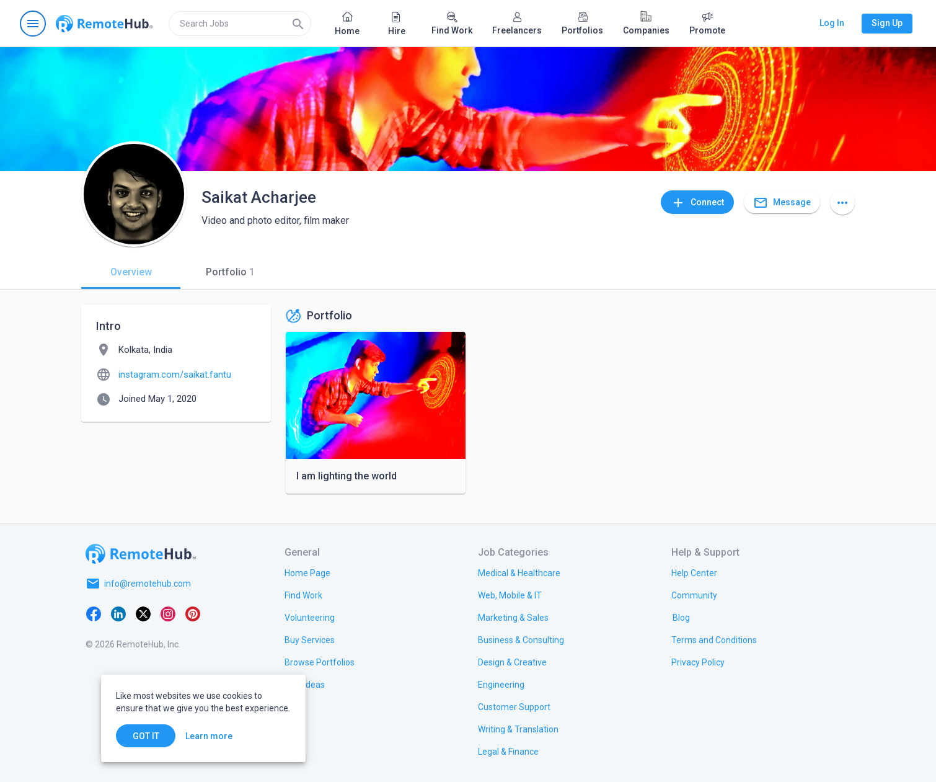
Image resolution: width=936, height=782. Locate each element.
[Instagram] (168, 613)
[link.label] (694, 572)
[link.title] (307, 572)
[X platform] (143, 613)
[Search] (298, 23)
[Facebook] (93, 613)
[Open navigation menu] (33, 24)
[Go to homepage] (104, 23)
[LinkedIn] (118, 613)
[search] (240, 24)
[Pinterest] (192, 613)
